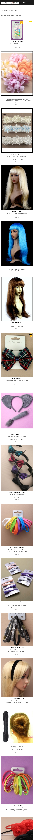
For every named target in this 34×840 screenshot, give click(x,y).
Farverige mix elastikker (17, 547)
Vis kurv (24, 2)
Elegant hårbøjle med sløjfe (17, 492)
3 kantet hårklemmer (17, 41)
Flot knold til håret (17, 744)
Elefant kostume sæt (17, 434)
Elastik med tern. (17, 378)
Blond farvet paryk (17, 211)
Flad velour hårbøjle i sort (17, 698)
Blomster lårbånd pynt (17, 154)
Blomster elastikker (16, 97)
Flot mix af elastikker (17, 805)
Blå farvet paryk (17, 267)
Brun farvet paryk (17, 322)
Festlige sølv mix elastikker (17, 647)
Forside (2, 10)
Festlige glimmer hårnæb (17, 602)
